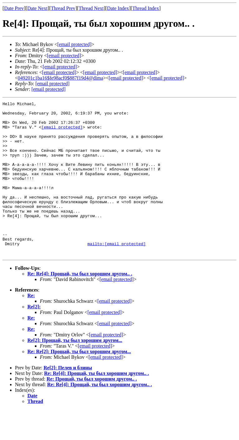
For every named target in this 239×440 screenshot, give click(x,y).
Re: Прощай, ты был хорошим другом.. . (92, 409)
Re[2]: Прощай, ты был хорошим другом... (74, 371)
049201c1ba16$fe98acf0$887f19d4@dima (60, 78)
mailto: (116, 272)
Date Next (37, 8)
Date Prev (14, 8)
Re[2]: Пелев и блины (68, 398)
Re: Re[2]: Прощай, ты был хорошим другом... (79, 382)
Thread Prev (63, 8)
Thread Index (145, 8)
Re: (31, 326)
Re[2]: (34, 337)
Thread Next (91, 8)
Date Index (118, 8)
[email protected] (62, 132)
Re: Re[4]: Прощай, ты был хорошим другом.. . (79, 304)
